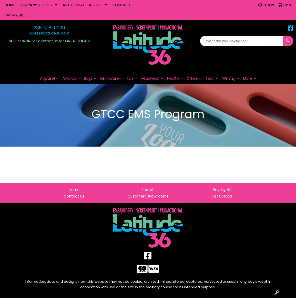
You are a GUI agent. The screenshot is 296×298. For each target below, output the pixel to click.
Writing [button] (228, 78)
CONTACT (121, 5)
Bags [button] (88, 78)
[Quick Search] (242, 41)
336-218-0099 (49, 28)
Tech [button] (210, 78)
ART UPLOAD (74, 5)
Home (74, 189)
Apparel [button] (47, 78)
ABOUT (95, 5)
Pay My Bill (222, 189)
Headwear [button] (150, 78)
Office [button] (192, 78)
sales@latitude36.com (49, 33)
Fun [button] (129, 78)
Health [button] (173, 78)
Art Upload (222, 196)
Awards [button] (69, 78)
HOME (9, 5)
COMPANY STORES (35, 5)
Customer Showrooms (148, 196)
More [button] (247, 78)
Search (148, 189)
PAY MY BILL (14, 15)
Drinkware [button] (109, 78)
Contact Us (74, 196)
